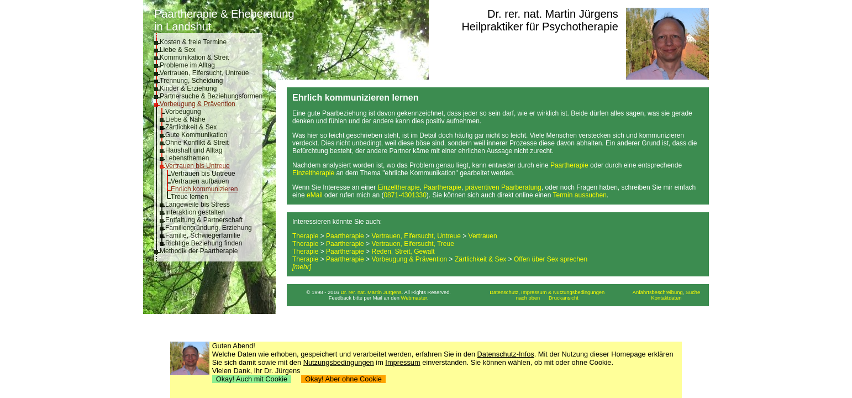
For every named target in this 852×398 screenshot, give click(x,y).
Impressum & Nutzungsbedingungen (562, 292)
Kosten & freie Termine (193, 42)
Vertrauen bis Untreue (197, 166)
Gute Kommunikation (196, 135)
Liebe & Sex (178, 50)
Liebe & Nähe (185, 119)
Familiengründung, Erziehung (208, 228)
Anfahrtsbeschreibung (658, 292)
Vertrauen (483, 236)
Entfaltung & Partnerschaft (204, 220)
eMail (315, 195)
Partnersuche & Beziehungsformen (211, 96)
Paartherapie (569, 165)
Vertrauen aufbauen (200, 181)
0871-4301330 (404, 195)
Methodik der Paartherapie (199, 251)
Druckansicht (563, 298)
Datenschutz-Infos (505, 354)
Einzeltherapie (313, 173)
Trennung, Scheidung (191, 81)
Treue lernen (189, 197)
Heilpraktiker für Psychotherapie (539, 26)
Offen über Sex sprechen (550, 259)
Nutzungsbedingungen (338, 362)
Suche (693, 292)
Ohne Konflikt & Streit (197, 142)
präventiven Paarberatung (503, 187)
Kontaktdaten (666, 298)
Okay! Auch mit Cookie (252, 379)
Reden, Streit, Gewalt (402, 251)
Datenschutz (504, 292)
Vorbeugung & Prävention (197, 104)
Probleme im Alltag (187, 65)
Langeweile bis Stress (197, 204)
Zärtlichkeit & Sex (191, 127)
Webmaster (414, 298)
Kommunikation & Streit (194, 57)
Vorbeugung (183, 112)
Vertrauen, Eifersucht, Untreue (204, 73)
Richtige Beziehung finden (203, 243)
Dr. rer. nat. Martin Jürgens (552, 14)
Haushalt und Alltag (193, 150)
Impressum (402, 362)
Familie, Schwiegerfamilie (202, 235)
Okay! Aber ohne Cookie (343, 379)
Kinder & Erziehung (188, 88)
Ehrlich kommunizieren (204, 189)
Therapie (305, 236)
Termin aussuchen (579, 195)
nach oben (528, 298)
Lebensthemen (187, 158)
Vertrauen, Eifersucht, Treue (412, 244)
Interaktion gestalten (195, 212)
